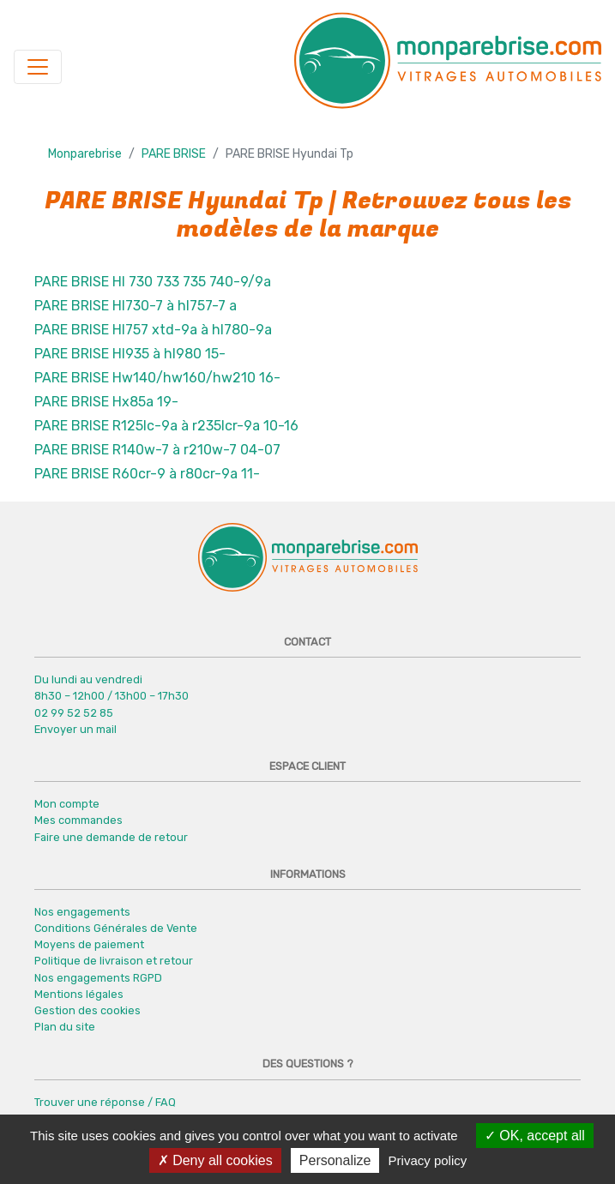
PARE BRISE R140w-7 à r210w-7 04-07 (157, 450)
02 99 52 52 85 (73, 712)
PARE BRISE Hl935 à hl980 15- (130, 354)
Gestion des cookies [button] (87, 1010)
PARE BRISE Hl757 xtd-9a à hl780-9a (153, 330)
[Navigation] (38, 67)
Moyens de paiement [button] (89, 944)
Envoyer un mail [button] (75, 729)
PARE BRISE (174, 154)
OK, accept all (535, 1135)
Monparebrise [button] (85, 154)
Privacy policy (428, 1160)
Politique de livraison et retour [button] (113, 960)
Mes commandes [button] (78, 820)
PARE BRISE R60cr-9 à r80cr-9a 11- (147, 474)
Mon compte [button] (66, 803)
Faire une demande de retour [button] (111, 837)
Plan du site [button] (64, 1026)
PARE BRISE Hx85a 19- (106, 402)
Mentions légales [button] (79, 994)
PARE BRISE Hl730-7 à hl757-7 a (135, 306)
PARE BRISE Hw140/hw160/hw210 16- (157, 378)
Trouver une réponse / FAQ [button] (105, 1102)
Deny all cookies (215, 1160)
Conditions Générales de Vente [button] (115, 928)
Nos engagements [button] (82, 911)
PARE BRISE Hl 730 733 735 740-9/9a (152, 281)
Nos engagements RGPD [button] (98, 977)
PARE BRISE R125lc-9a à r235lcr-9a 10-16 (166, 426)
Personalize (335, 1160)
